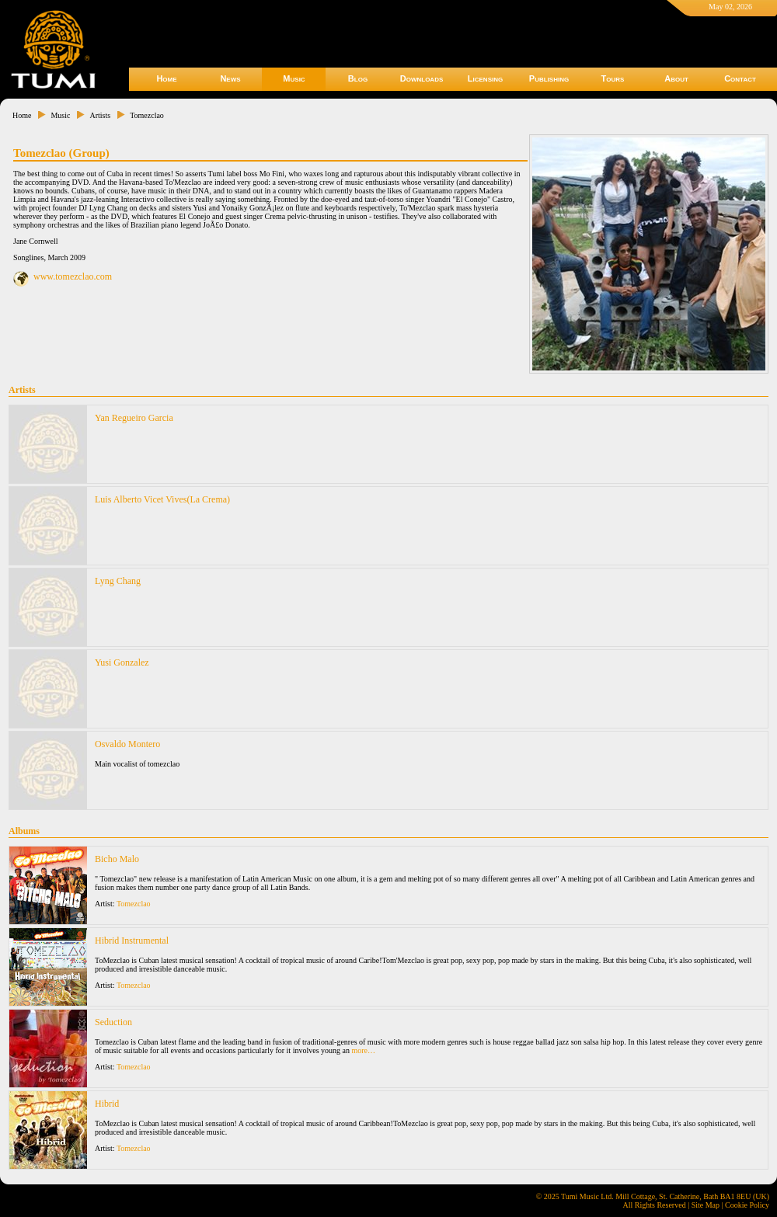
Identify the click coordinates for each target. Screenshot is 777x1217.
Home (166, 78)
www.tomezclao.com (72, 276)
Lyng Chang (118, 580)
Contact (740, 78)
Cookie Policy (747, 1205)
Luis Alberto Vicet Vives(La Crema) (162, 499)
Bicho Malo (117, 859)
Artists (99, 115)
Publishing (549, 78)
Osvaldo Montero (127, 744)
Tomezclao (147, 115)
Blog (358, 78)
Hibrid (107, 1103)
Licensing (485, 78)
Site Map (706, 1205)
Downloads (422, 78)
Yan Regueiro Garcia (134, 417)
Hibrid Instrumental (132, 940)
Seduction (113, 1022)
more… (363, 1050)
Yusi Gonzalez (122, 662)
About (676, 78)
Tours (613, 78)
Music (294, 78)
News (230, 78)
